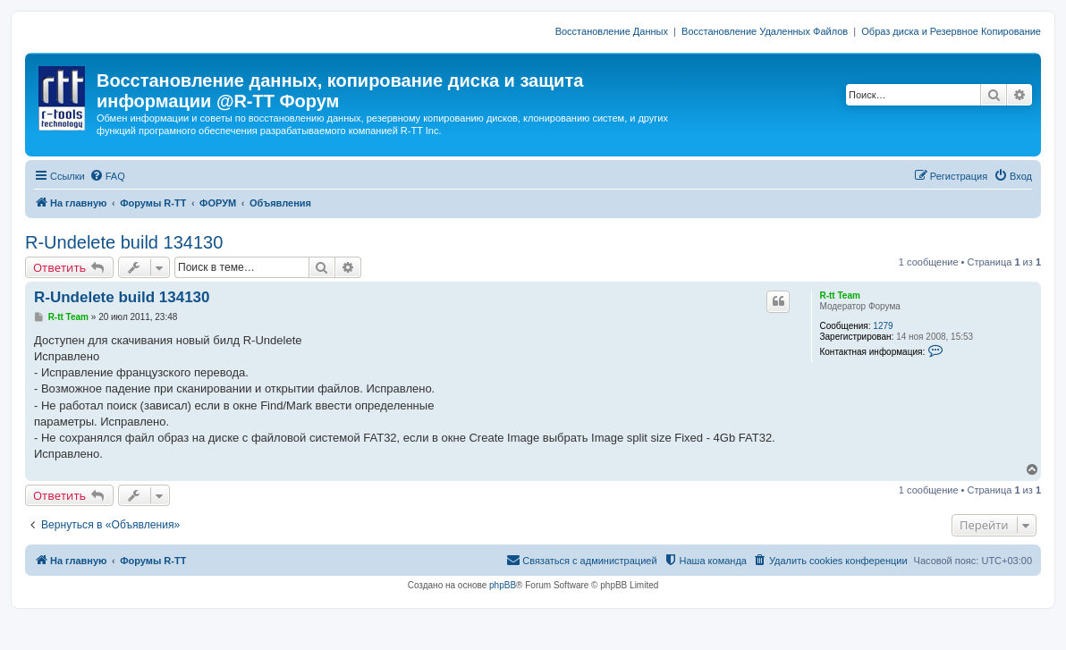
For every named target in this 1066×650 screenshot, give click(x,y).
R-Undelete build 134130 (124, 242)
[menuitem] (107, 176)
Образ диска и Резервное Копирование (951, 31)
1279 (883, 326)
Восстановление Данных (611, 31)
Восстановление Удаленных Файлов (764, 31)
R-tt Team (839, 295)
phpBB (502, 585)
